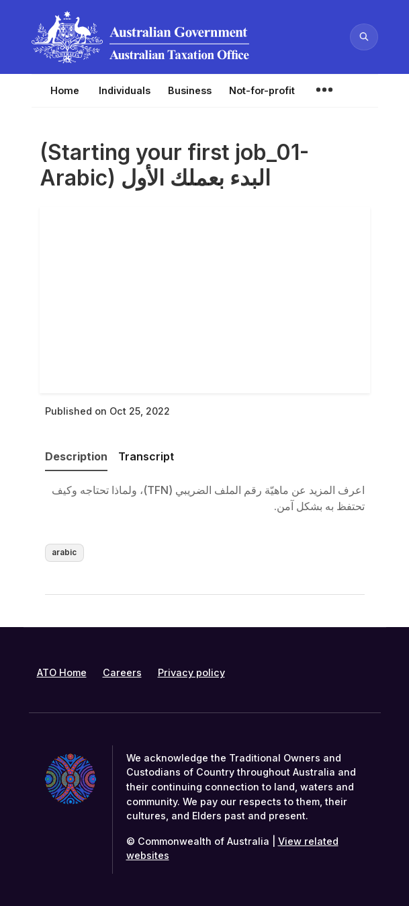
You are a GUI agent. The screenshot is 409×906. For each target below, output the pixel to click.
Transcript (146, 456)
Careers (122, 672)
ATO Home (62, 672)
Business (190, 90)
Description (76, 456)
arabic (64, 552)
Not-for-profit (262, 90)
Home (64, 90)
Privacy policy (191, 672)
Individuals (124, 90)
